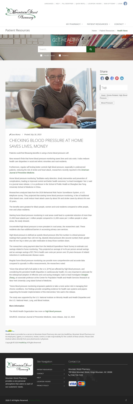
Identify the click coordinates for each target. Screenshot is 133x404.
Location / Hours (94, 3)
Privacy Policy (43, 385)
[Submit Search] (90, 49)
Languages (48, 3)
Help (58, 3)
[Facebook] (126, 400)
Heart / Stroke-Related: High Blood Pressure (113, 96)
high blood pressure (53, 311)
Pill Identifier (67, 3)
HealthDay (22, 342)
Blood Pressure (107, 103)
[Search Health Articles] (62, 49)
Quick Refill (80, 3)
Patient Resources (97, 24)
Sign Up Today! (109, 3)
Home (94, 31)
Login (120, 3)
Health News (47, 55)
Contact (119, 24)
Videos (63, 55)
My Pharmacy (73, 24)
